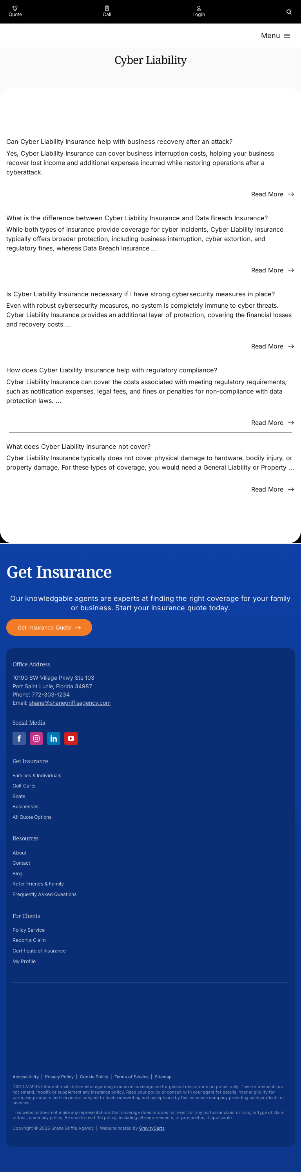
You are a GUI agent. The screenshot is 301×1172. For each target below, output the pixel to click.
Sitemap (163, 1076)
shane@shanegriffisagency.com (70, 702)
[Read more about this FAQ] (273, 194)
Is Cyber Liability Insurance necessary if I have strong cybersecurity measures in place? (140, 294)
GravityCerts (152, 1128)
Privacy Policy (59, 1076)
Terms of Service (131, 1076)
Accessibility (26, 1076)
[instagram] (36, 738)
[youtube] (71, 738)
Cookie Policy (94, 1076)
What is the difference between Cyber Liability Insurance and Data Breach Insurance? (137, 218)
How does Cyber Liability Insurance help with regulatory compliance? (111, 370)
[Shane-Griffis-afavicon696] (44, 1001)
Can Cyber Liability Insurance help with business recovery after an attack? (119, 141)
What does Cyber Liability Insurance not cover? (78, 446)
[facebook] (19, 738)
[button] (289, 12)
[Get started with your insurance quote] (49, 627)
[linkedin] (53, 738)
